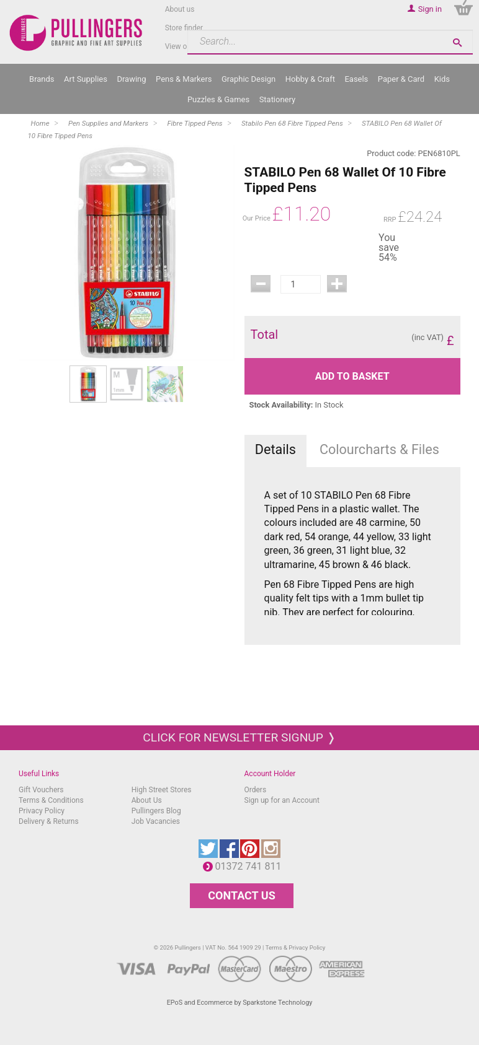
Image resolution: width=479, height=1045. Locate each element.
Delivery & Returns (49, 821)
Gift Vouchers (41, 789)
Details (275, 449)
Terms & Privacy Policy (296, 947)
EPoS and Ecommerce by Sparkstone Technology (240, 1003)
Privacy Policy (42, 811)
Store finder (184, 28)
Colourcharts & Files (379, 449)
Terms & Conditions (51, 800)
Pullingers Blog (156, 811)
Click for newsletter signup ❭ (239, 737)
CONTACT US (241, 895)
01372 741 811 (252, 866)
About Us (147, 800)
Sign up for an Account (282, 800)
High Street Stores (162, 789)
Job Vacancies (156, 821)
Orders (255, 789)
